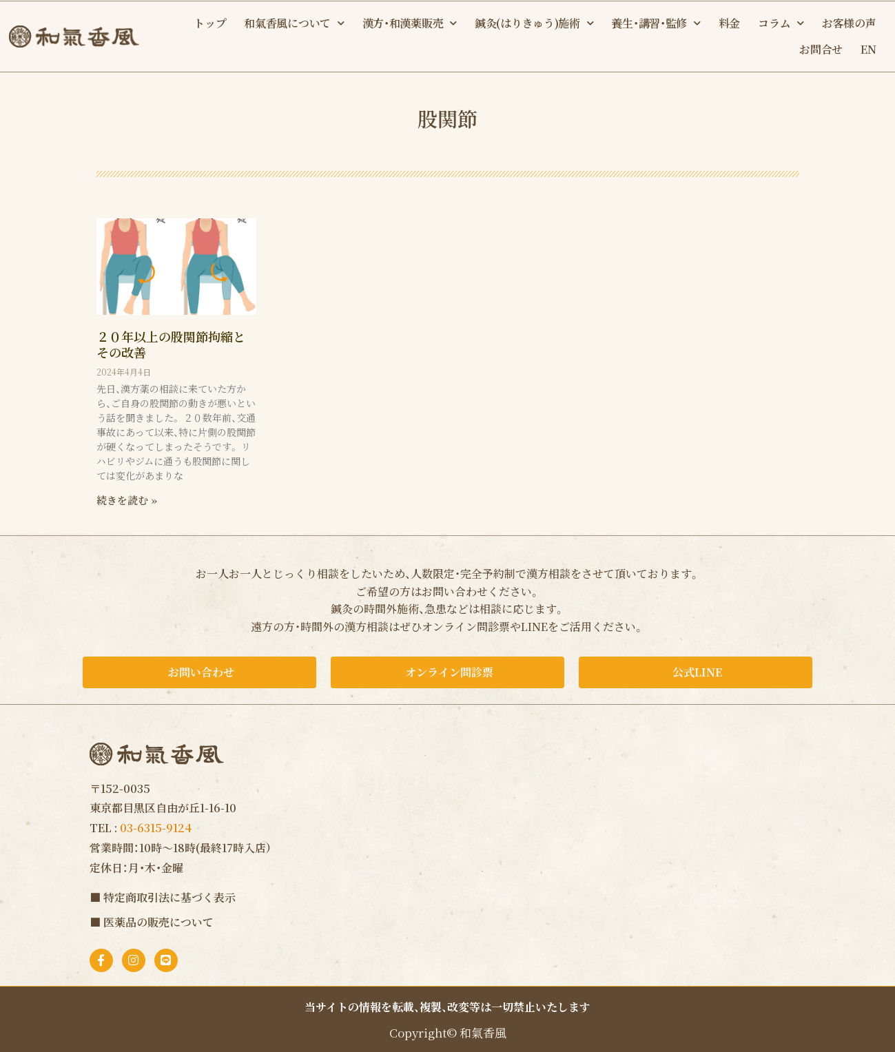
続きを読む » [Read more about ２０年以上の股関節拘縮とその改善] (126, 500)
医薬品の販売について (158, 922)
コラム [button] (781, 23)
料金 (729, 23)
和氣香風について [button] (294, 23)
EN (868, 49)
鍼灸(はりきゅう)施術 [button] (534, 23)
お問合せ (821, 49)
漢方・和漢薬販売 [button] (409, 23)
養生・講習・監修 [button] (655, 23)
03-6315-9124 (156, 828)
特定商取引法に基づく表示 (169, 897)
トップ (210, 23)
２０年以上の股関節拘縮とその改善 (170, 344)
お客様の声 (849, 23)
